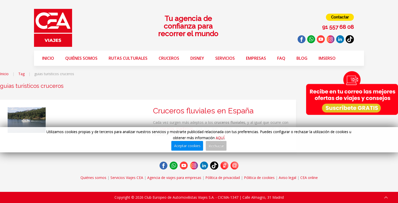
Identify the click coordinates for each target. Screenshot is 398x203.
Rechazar (216, 145)
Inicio (48, 58)
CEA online (309, 177)
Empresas (256, 58)
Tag (21, 73)
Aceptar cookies (187, 145)
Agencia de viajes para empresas (174, 177)
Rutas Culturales (128, 58)
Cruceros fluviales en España (203, 110)
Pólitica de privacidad (222, 177)
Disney (197, 58)
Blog (301, 58)
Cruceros (169, 58)
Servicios (225, 58)
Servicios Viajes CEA (126, 177)
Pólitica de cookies (259, 177)
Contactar (340, 17)
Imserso (327, 58)
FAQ (281, 58)
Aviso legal (287, 177)
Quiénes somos (81, 58)
